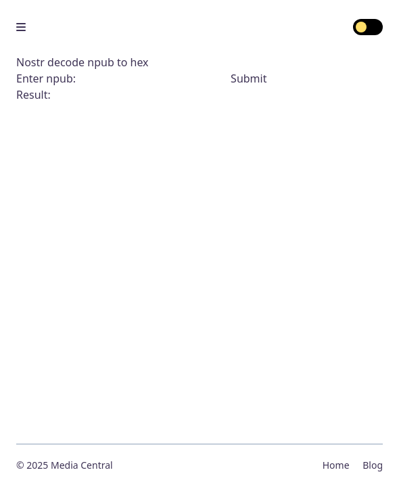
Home (336, 465)
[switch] (368, 27)
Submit (248, 78)
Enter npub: (123, 78)
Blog (372, 465)
